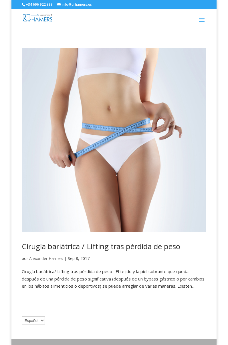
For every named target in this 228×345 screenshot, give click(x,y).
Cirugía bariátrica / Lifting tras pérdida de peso (101, 246)
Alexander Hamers (46, 258)
